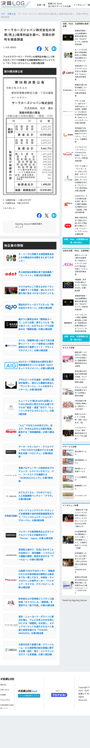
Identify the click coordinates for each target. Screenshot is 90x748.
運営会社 (3, 717)
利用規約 (3, 727)
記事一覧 (41, 4)
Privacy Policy (5, 732)
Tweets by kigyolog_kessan (74, 589)
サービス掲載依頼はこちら (28, 728)
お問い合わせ (4, 722)
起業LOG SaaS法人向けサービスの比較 (59, 5)
